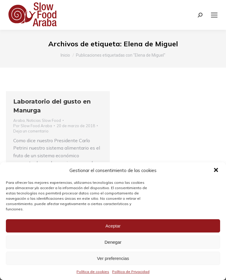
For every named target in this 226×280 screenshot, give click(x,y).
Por (32, 125)
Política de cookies (93, 271)
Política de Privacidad (130, 271)
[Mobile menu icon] (214, 15)
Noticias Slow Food (43, 120)
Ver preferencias (113, 258)
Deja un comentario (31, 131)
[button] (216, 170)
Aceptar (113, 225)
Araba (19, 120)
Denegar (113, 242)
